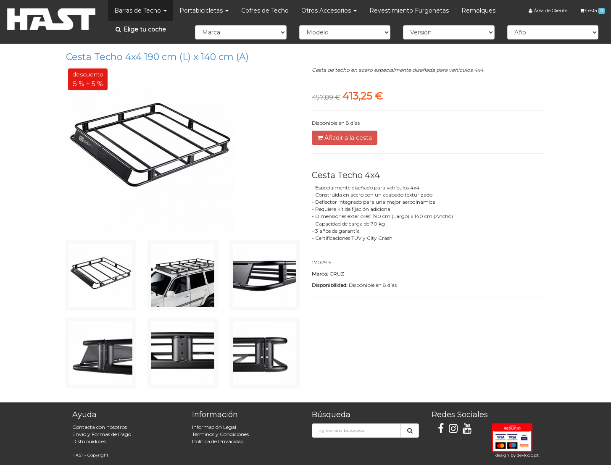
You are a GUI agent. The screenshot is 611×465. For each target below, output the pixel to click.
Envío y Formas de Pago (101, 434)
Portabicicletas (204, 10)
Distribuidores (89, 441)
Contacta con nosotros (99, 427)
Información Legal (214, 427)
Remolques (478, 10)
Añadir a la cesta (344, 138)
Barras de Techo (140, 10)
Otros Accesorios (329, 10)
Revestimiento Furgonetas (409, 10)
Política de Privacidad (218, 441)
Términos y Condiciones (220, 434)
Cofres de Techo (265, 10)
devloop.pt (528, 455)
